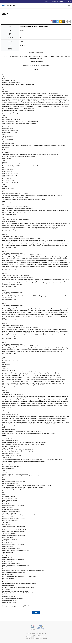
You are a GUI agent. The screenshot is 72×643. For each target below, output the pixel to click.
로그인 (47, 1)
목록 (36, 612)
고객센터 (61, 1)
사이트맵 (69, 1)
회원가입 (54, 1)
